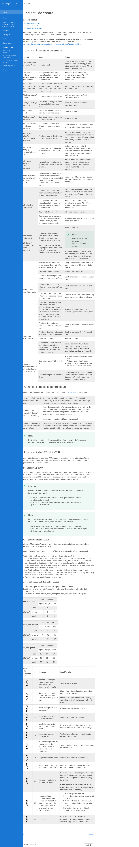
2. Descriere (12, 30)
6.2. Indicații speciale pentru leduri (9, 56)
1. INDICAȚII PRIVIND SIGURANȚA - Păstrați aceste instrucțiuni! (9, 24)
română (112, 845)
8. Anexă (12, 70)
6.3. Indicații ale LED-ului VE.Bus (12, 61)
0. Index (4, 18)
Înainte (114, 834)
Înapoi (48, 834)
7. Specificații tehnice (8, 66)
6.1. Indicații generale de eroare (10, 52)
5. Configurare (12, 43)
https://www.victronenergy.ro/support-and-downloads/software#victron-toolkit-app (75, 44)
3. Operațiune (12, 34)
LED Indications (94, 392)
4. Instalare (12, 39)
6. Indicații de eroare (12, 47)
